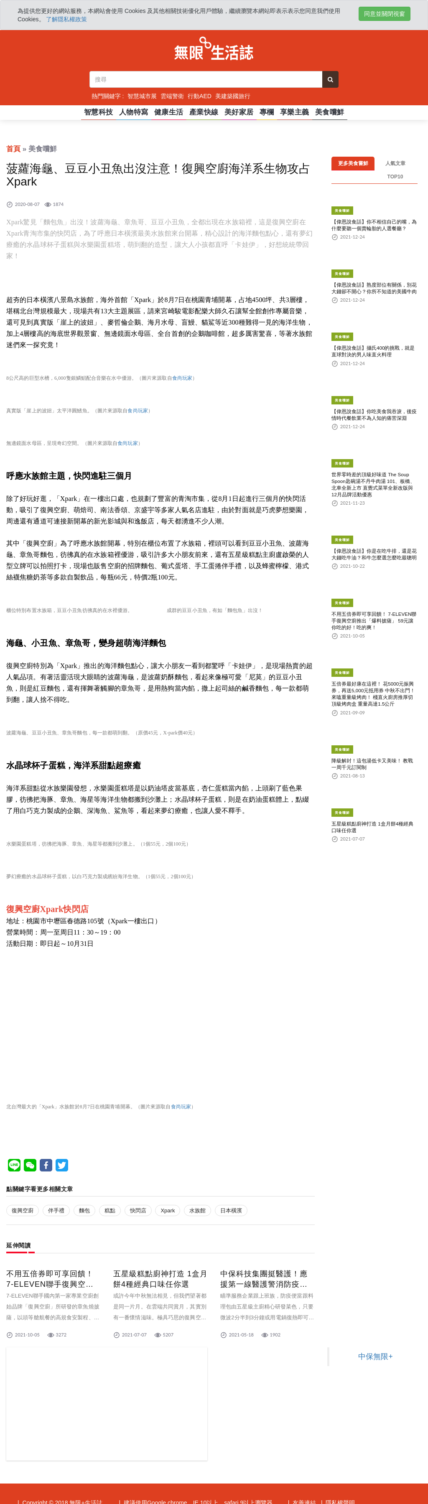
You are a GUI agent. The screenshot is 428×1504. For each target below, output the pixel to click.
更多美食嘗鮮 (353, 163)
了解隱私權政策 (66, 19)
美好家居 (239, 112)
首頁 (13, 149)
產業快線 (204, 112)
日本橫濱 (231, 1210)
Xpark (167, 1210)
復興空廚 (22, 1210)
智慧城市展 (142, 96)
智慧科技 (98, 112)
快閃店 (138, 1210)
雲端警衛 (172, 96)
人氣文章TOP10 (395, 163)
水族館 (197, 1210)
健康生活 (168, 112)
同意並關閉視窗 (384, 13)
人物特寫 (133, 112)
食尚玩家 (182, 378)
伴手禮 (56, 1210)
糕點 (109, 1210)
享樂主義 (294, 112)
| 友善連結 (302, 1471)
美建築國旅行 (232, 96)
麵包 (84, 1210)
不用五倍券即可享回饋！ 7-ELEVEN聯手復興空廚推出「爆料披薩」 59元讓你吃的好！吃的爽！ (373, 608)
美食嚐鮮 (329, 112)
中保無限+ (375, 1356)
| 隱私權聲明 (338, 1471)
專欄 (267, 112)
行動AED (199, 96)
